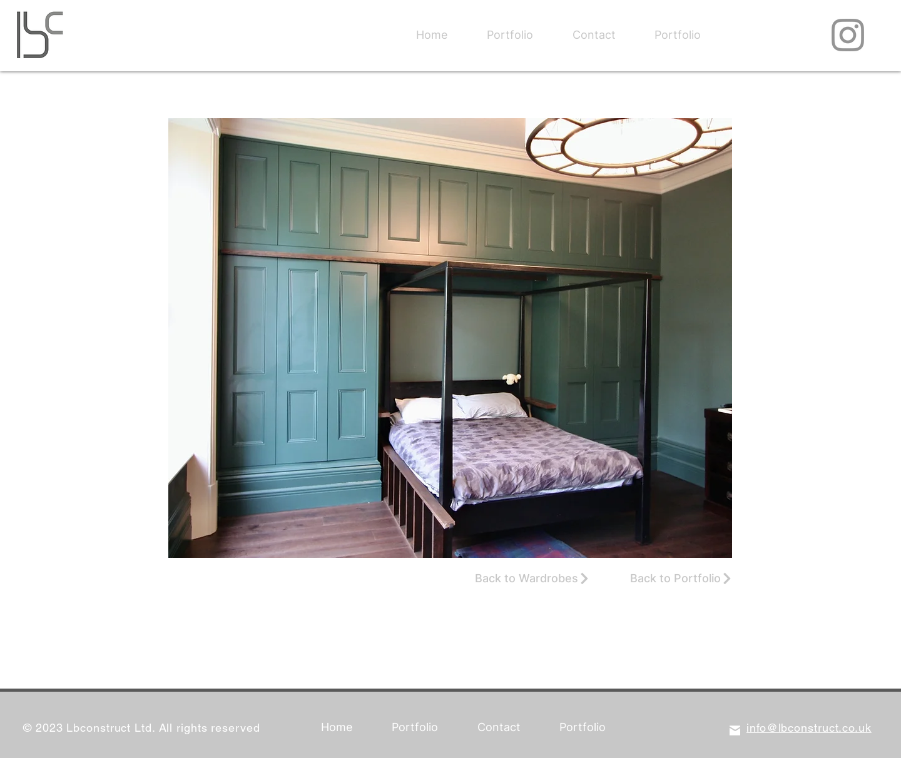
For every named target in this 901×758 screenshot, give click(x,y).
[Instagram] (848, 35)
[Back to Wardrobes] (532, 578)
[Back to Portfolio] (681, 578)
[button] (450, 338)
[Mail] (735, 730)
